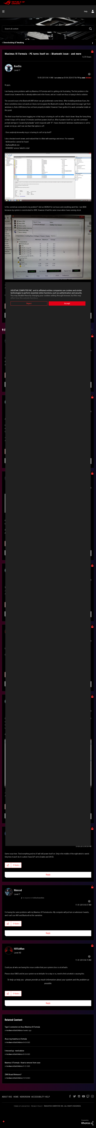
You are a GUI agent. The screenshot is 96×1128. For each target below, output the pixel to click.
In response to (33, 898)
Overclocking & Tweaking (13, 43)
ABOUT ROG (7, 1097)
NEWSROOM (25, 1097)
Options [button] (92, 43)
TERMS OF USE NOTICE (22, 1106)
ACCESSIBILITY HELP (40, 1097)
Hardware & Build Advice (14, 1030)
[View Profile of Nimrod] (18, 890)
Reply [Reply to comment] (48, 874)
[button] (48, 177)
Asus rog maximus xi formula (16, 1039)
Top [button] (3, 1121)
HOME (15, 1097)
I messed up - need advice (14, 1051)
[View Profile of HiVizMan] (19, 948)
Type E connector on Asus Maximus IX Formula (22, 1027)
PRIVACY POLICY (37, 1106)
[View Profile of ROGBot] (88, 78)
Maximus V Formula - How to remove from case (22, 1063)
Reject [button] (29, 303)
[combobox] (48, 28)
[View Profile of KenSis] (17, 66)
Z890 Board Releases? (13, 1074)
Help (85, 11)
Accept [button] (67, 303)
